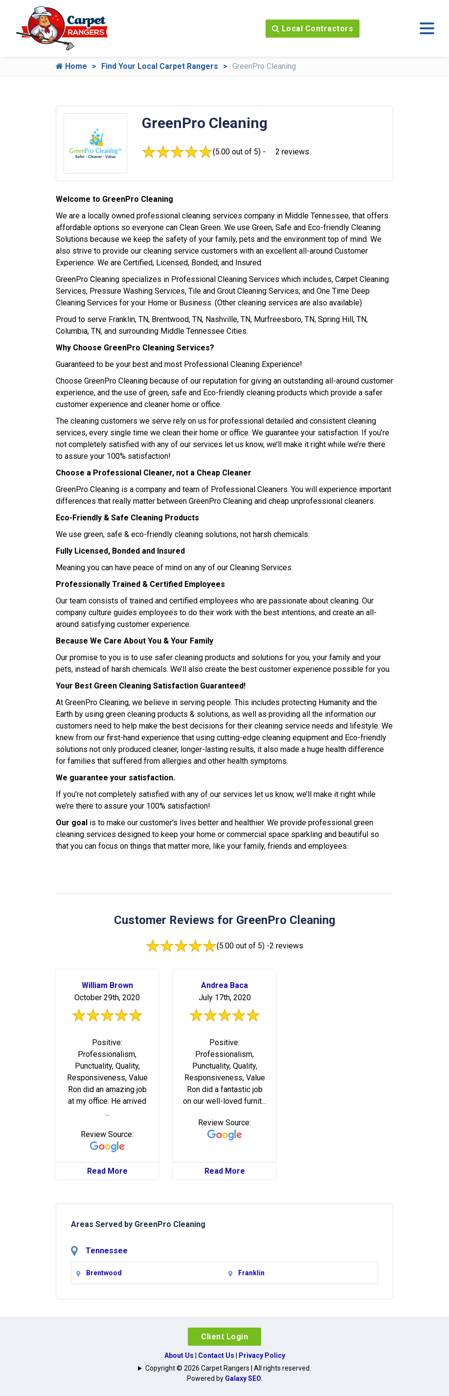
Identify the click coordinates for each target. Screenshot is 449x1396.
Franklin (251, 1273)
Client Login (224, 1336)
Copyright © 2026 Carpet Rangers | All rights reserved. (228, 1368)
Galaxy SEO (243, 1378)
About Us (179, 1355)
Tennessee (107, 1250)
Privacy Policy (262, 1355)
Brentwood (104, 1273)
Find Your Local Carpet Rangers (159, 66)
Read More (107, 1171)
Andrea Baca (224, 985)
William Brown (107, 985)
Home (71, 66)
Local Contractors (313, 28)
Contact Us (216, 1355)
